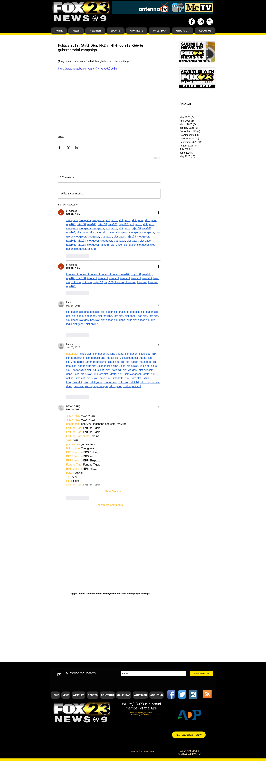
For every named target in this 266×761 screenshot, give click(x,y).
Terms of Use (149, 751)
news (61, 136)
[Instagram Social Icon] (193, 694)
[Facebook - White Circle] (191, 21)
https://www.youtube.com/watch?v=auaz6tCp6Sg (87, 68)
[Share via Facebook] (59, 147)
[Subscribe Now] (201, 673)
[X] (209, 21)
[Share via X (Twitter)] (68, 147)
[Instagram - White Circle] (200, 21)
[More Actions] (158, 212)
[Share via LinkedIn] (76, 147)
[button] (76, 30)
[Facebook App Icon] (171, 694)
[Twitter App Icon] (182, 694)
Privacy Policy (136, 751)
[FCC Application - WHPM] (189, 735)
